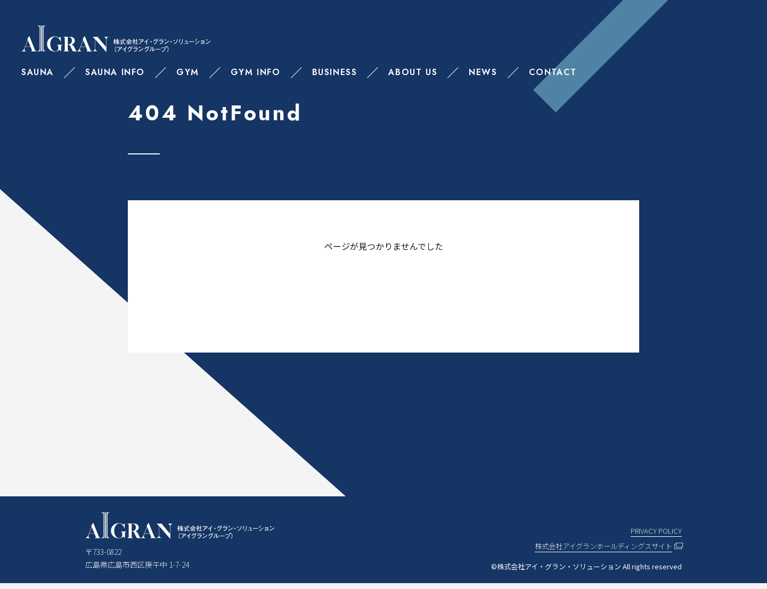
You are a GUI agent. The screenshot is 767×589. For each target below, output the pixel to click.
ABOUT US (412, 72)
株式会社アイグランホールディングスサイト (598, 551)
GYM (187, 72)
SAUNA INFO (115, 72)
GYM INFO (256, 72)
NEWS (483, 72)
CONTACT (553, 72)
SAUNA (37, 72)
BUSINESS (334, 72)
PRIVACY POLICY (655, 535)
